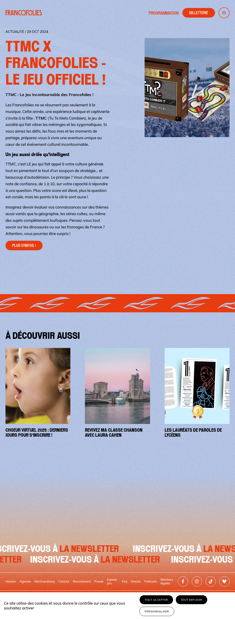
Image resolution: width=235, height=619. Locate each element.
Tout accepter (156, 599)
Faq (124, 581)
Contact (63, 581)
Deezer (136, 581)
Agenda (25, 581)
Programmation (164, 13)
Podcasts (150, 581)
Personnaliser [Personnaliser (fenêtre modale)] (157, 611)
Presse (98, 581)
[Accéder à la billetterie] (198, 13)
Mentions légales (167, 581)
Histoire (10, 581)
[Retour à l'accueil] (23, 13)
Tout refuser (191, 599)
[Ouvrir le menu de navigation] (224, 12)
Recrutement (82, 581)
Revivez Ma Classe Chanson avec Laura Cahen (114, 433)
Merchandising (44, 581)
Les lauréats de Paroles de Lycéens (193, 433)
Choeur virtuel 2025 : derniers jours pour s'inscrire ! (36, 433)
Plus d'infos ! (24, 245)
